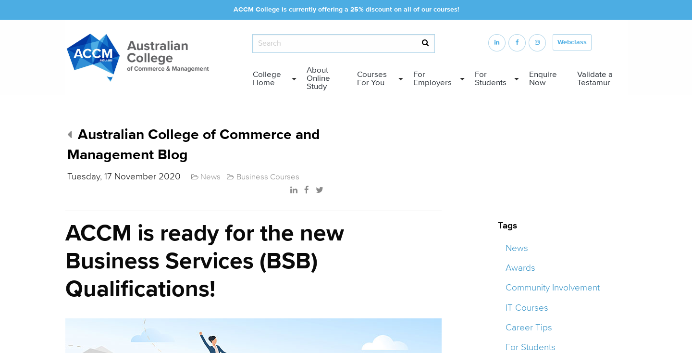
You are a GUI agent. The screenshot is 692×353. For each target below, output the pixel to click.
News (517, 248)
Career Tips (529, 327)
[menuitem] (272, 79)
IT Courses (527, 308)
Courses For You (372, 78)
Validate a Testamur (595, 78)
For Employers (432, 78)
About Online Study (318, 78)
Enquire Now (543, 78)
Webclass (572, 42)
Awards (520, 268)
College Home (267, 78)
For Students (491, 78)
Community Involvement (553, 287)
